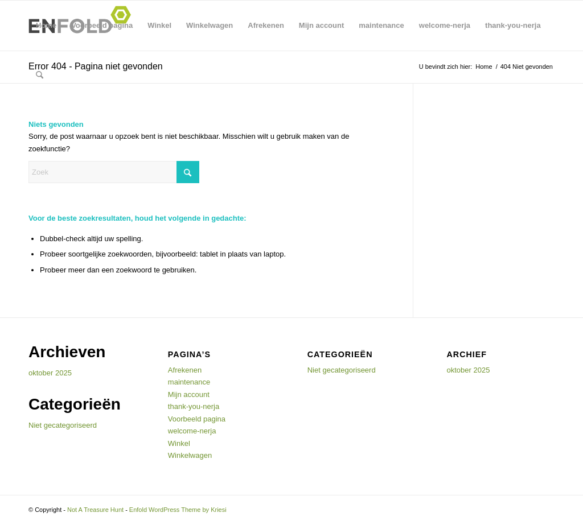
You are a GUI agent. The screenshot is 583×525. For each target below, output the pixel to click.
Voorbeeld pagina (102, 25)
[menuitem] (39, 76)
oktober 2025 (50, 373)
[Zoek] (39, 76)
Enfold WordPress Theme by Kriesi (178, 509)
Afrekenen (266, 25)
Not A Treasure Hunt (95, 509)
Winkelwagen (209, 25)
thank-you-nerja (513, 25)
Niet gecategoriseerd (62, 425)
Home (46, 25)
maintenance (381, 25)
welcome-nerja (444, 25)
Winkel (159, 25)
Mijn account (321, 25)
